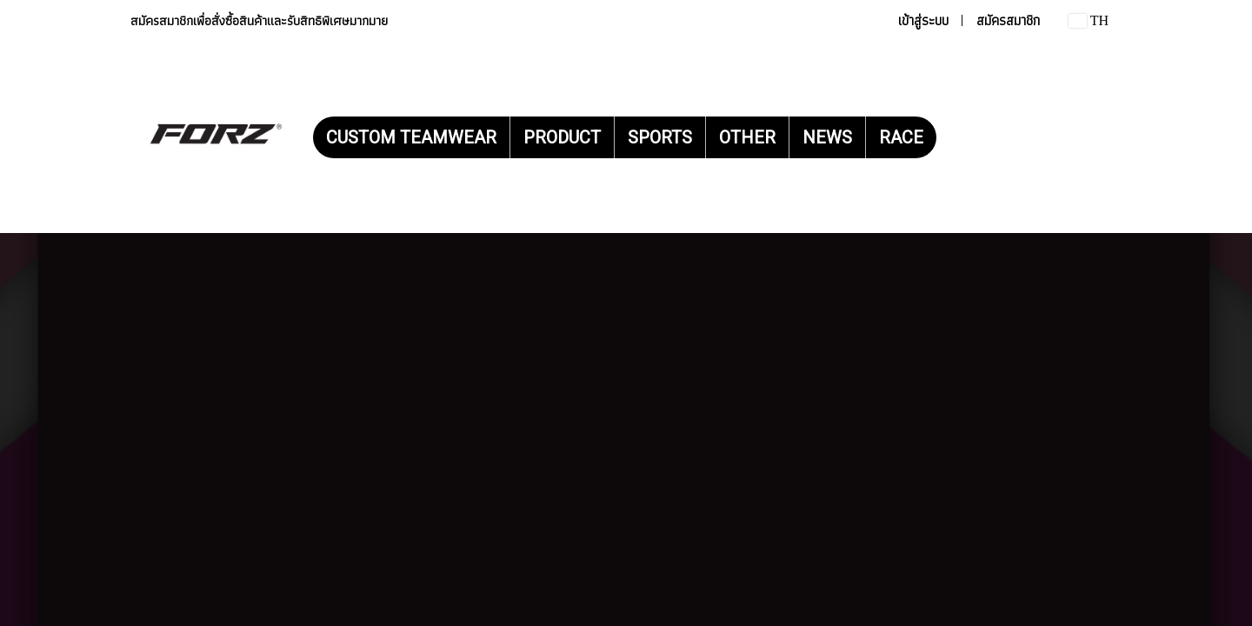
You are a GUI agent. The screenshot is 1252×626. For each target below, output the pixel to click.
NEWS (827, 137)
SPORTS (660, 137)
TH (1089, 20)
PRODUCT (562, 137)
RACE (901, 137)
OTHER (747, 137)
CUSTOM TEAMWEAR (411, 137)
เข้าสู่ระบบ (923, 20)
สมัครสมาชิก (1008, 20)
